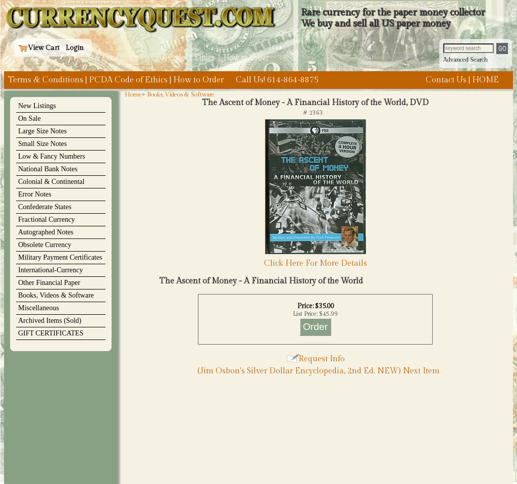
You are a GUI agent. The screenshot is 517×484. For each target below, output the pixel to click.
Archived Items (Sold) (49, 320)
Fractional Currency (46, 219)
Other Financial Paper (49, 282)
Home (133, 94)
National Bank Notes (47, 169)
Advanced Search (465, 59)
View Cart (39, 48)
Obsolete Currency (44, 245)
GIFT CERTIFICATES (50, 333)
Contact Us (446, 80)
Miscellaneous (38, 308)
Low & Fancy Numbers (51, 156)
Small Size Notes (42, 144)
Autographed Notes (45, 232)
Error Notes (34, 194)
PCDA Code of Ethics (128, 80)
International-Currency (50, 270)
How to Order (198, 80)
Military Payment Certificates (60, 257)
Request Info (321, 359)
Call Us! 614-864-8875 (277, 80)
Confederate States (44, 207)
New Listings (37, 106)
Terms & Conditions (45, 80)
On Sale (29, 118)
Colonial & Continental (51, 181)
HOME (485, 80)
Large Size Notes (42, 131)
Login (75, 48)
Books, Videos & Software (56, 295)
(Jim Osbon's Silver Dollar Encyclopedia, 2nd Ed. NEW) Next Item (318, 371)
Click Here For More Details (315, 263)
